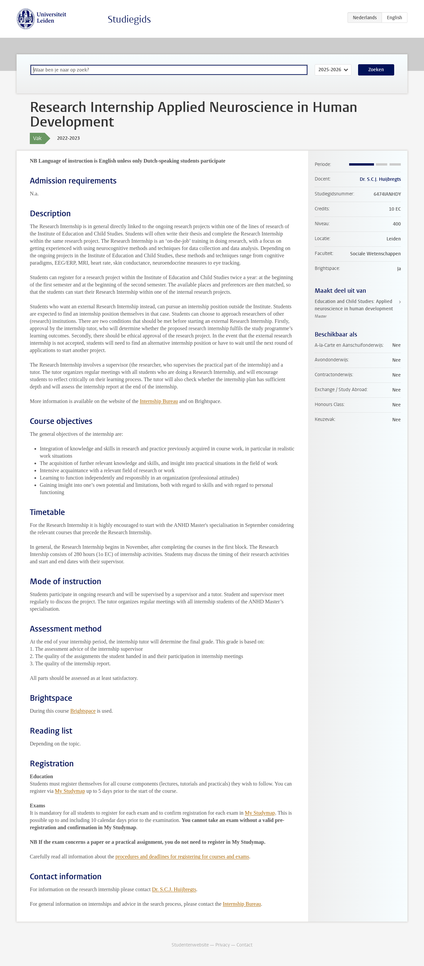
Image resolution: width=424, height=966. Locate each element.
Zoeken (376, 70)
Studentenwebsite (190, 945)
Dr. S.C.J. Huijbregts (174, 889)
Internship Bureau (159, 401)
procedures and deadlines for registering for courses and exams (182, 856)
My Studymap (70, 791)
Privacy (222, 945)
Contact (244, 945)
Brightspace (82, 711)
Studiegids (129, 19)
